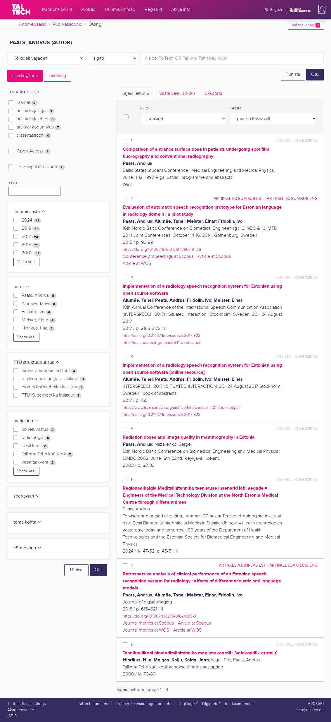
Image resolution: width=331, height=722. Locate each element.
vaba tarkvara (39, 462)
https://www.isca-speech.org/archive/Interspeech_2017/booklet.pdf (181, 407)
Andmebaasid (32, 24)
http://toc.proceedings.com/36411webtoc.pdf (161, 342)
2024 (31, 220)
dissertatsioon (34, 135)
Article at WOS (137, 263)
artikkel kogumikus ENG (292, 198)
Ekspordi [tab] (213, 93)
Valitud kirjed (306, 25)
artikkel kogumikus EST (238, 198)
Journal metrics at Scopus (148, 623)
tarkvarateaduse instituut (49, 371)
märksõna (26, 421)
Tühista (293, 74)
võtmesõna (27, 548)
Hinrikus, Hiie (38, 328)
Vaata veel (26, 262)
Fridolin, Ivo (37, 312)
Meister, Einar (39, 320)
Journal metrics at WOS (146, 630)
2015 (31, 245)
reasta (236, 108)
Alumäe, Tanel (39, 304)
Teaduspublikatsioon (41, 167)
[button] (321, 9)
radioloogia (36, 438)
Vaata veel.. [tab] (177, 93)
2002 (31, 253)
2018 (31, 228)
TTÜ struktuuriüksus (36, 362)
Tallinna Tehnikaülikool (47, 454)
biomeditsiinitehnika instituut (53, 387)
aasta (13, 182)
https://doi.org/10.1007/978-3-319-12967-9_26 (162, 249)
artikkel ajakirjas (35, 111)
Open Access (33, 151)
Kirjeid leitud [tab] (135, 93)
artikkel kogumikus (39, 127)
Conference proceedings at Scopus (158, 256)
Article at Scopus (214, 256)
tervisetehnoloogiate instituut (54, 379)
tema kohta (27, 522)
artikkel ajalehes (36, 119)
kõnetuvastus (39, 430)
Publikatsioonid (67, 24)
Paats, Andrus (39, 296)
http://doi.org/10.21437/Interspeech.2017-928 (161, 335)
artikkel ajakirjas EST (242, 565)
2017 (31, 237)
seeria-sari (26, 496)
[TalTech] (21, 9)
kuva (144, 108)
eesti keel (35, 446)
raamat (27, 103)
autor (21, 287)
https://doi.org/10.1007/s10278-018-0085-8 (159, 616)
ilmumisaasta (29, 212)
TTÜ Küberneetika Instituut (51, 395)
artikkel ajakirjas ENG (293, 565)
